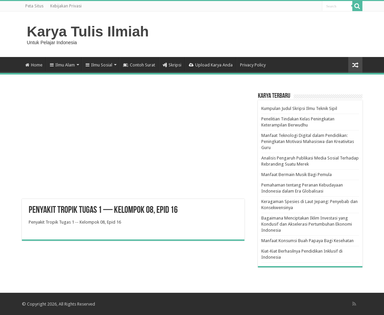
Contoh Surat (139, 64)
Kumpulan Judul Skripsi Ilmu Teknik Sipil (299, 108)
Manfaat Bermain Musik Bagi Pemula (296, 174)
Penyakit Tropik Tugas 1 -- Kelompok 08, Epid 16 (75, 222)
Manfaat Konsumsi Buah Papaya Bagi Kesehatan (307, 240)
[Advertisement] (133, 145)
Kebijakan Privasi (66, 6)
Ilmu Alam (62, 64)
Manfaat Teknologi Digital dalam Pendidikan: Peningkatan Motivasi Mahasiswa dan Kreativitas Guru (307, 141)
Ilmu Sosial (99, 64)
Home (33, 64)
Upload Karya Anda (211, 64)
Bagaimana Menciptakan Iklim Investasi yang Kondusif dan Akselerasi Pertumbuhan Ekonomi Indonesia (306, 224)
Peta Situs (34, 6)
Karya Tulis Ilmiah (88, 31)
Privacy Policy (253, 64)
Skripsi (172, 64)
